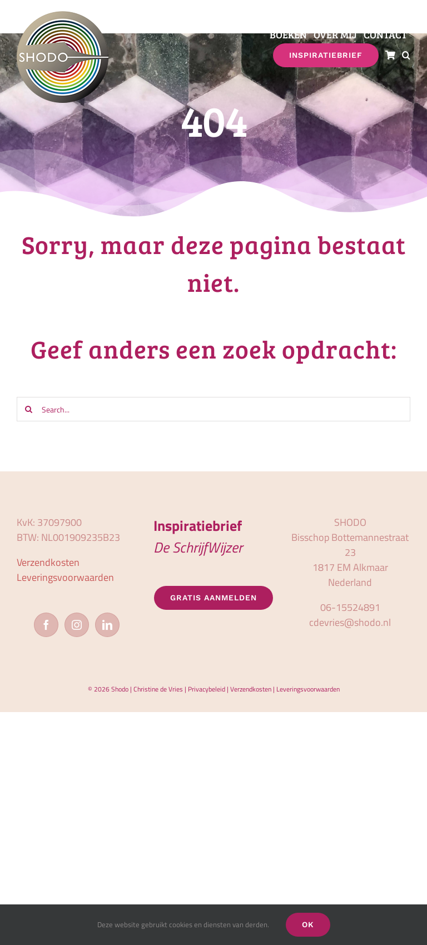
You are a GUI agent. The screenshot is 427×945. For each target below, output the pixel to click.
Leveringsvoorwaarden (65, 577)
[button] (406, 55)
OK (308, 924)
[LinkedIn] (107, 625)
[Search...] (213, 409)
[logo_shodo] (62, 15)
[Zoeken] (29, 409)
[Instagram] (76, 625)
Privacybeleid (206, 689)
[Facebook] (46, 625)
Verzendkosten (48, 562)
